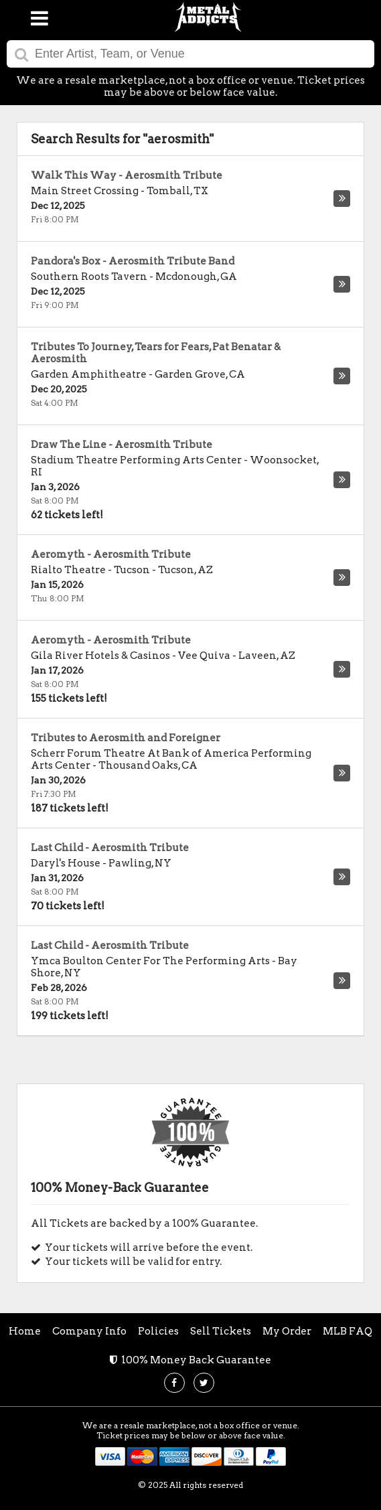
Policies (158, 1331)
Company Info (89, 1331)
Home (25, 1331)
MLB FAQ (347, 1331)
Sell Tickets (220, 1331)
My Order (286, 1331)
